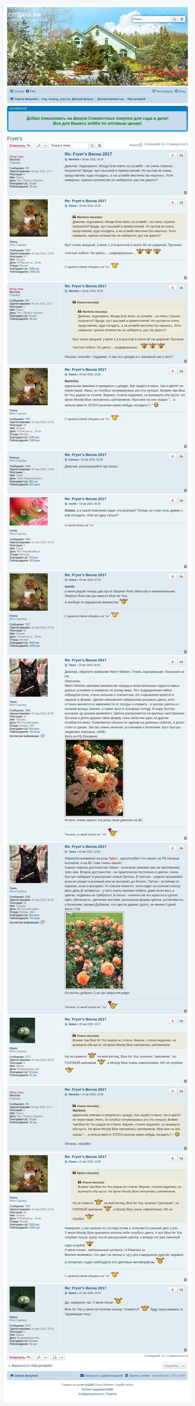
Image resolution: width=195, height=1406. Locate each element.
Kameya (14, 457)
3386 (27, 710)
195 (27, 168)
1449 (27, 466)
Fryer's (14, 138)
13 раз (33, 183)
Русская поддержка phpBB (97, 1389)
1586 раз (34, 271)
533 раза (34, 484)
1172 (27, 1057)
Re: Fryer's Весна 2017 (88, 154)
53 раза (33, 1072)
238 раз (33, 557)
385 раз (33, 481)
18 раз (33, 186)
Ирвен (14, 1048)
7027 (27, 250)
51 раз (33, 1075)
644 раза (34, 728)
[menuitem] (30, 91)
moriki (13, 530)
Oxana (14, 241)
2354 (27, 539)
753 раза (34, 731)
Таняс (13, 701)
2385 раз (34, 268)
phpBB (89, 1384)
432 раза (34, 560)
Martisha (15, 159)
